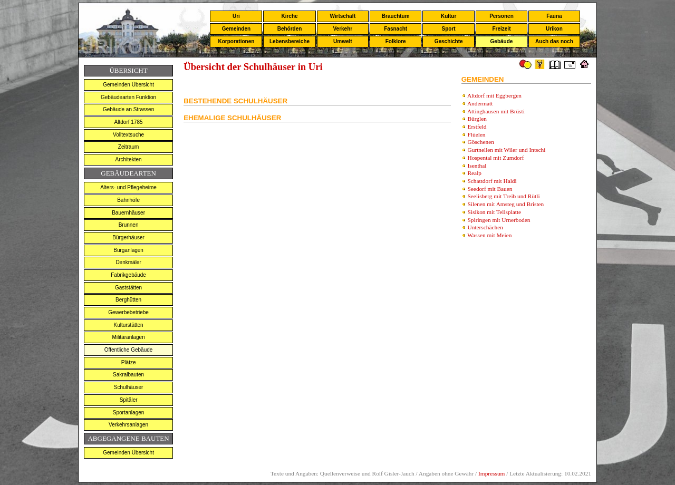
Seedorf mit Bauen (490, 189)
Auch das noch (554, 41)
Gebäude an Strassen (128, 109)
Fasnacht (395, 29)
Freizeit (501, 29)
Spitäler (129, 400)
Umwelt (342, 41)
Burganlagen (128, 250)
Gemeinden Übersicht (128, 85)
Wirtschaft (342, 16)
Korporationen (236, 41)
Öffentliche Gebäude (128, 350)
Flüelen (477, 134)
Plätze (128, 362)
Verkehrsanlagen (128, 425)
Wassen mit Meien (489, 235)
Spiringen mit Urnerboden (499, 220)
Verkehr (342, 29)
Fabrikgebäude (128, 275)
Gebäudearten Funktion (128, 97)
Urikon (554, 29)
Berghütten (128, 300)
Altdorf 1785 (128, 122)
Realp (474, 173)
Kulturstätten (128, 325)
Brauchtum (396, 16)
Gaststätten (128, 287)
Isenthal (477, 165)
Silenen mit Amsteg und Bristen (506, 204)
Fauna (554, 16)
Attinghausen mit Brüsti (496, 111)
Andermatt (480, 103)
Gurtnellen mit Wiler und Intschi (507, 150)
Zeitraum (128, 147)
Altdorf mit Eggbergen (494, 95)
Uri (236, 16)
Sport (449, 29)
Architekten (128, 159)
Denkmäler (128, 262)
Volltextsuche (128, 135)
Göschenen (481, 142)
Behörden (289, 29)
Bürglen (477, 118)
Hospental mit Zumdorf (496, 157)
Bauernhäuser (128, 213)
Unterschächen (485, 227)
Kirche (289, 16)
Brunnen (129, 225)
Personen (501, 16)
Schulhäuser (128, 387)
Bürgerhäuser (128, 237)
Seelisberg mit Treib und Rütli (504, 196)
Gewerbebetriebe (128, 312)
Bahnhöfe (128, 200)
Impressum (491, 473)
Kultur (448, 16)
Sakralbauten (128, 374)
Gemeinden (236, 29)
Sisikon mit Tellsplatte (495, 212)
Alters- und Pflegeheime (128, 187)
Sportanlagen (128, 412)
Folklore (395, 41)
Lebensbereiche (289, 41)
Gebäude (501, 41)
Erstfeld (477, 126)
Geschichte (449, 41)
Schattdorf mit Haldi (492, 181)
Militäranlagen (128, 337)
